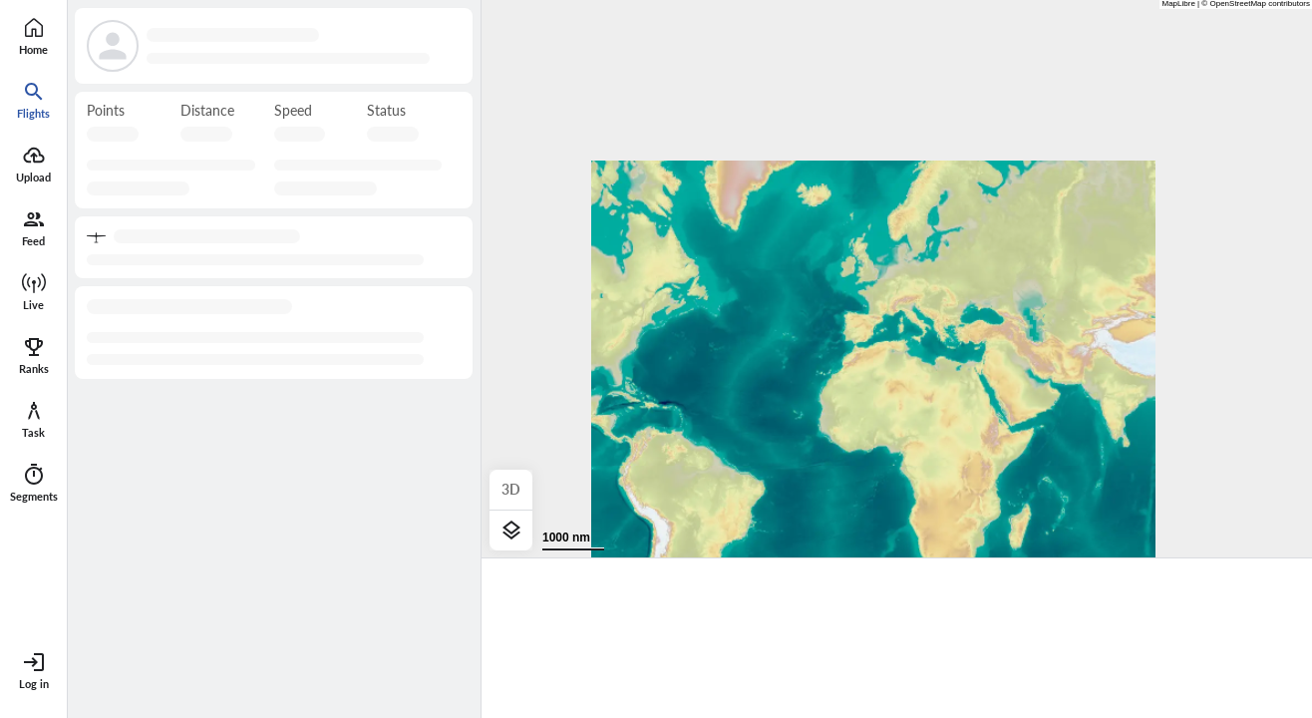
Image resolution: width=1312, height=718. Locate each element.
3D (510, 489)
